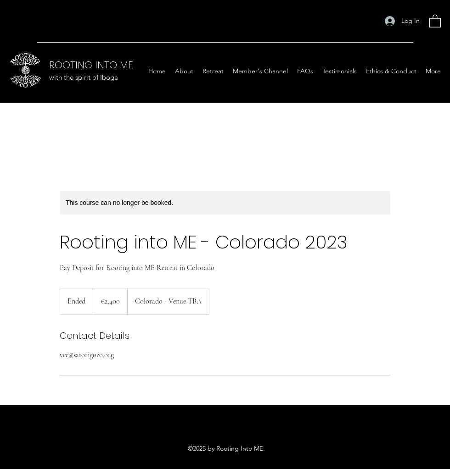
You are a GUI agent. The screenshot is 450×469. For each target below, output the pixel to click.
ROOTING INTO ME (91, 65)
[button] (435, 21)
